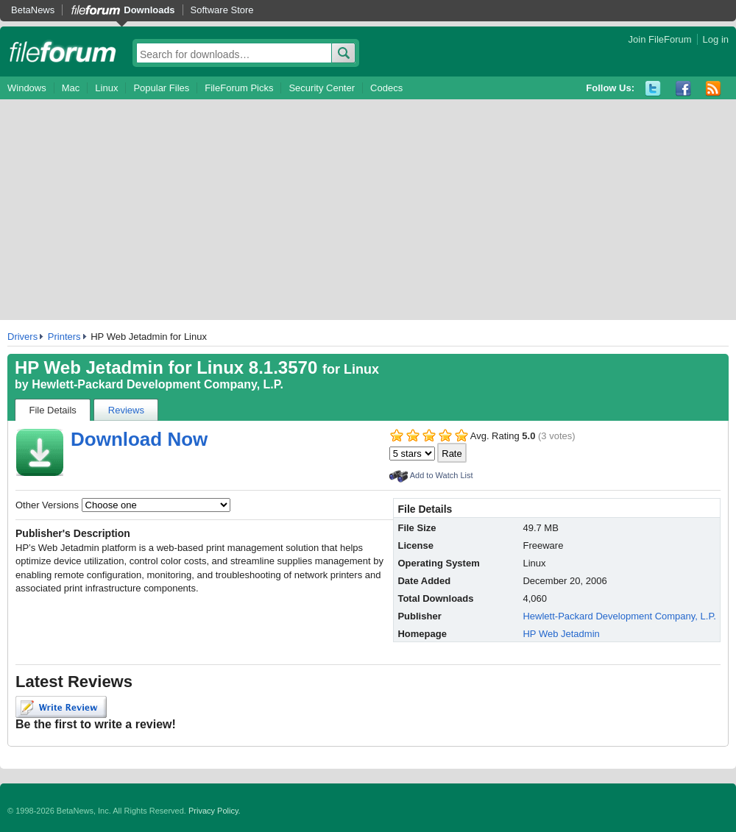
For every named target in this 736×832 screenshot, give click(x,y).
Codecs (386, 87)
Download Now (139, 439)
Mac (71, 87)
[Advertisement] (368, 210)
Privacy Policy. (214, 810)
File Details (53, 410)
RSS (713, 88)
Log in (716, 39)
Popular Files (161, 87)
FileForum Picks (239, 87)
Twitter (653, 88)
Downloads (149, 9)
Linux (106, 87)
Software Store (222, 9)
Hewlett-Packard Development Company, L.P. (157, 384)
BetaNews (32, 9)
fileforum (62, 51)
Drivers (22, 336)
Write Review (61, 707)
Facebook (683, 88)
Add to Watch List (441, 475)
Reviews (126, 410)
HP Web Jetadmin (561, 633)
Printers (64, 336)
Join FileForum (660, 39)
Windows (26, 87)
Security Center (322, 87)
